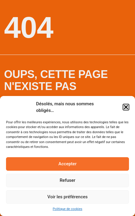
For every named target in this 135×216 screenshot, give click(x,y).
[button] (126, 107)
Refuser (67, 180)
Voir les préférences (68, 197)
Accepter (67, 163)
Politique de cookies (67, 209)
